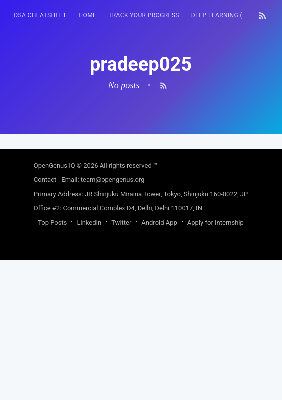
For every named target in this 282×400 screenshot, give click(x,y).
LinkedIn (89, 222)
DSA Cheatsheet (40, 15)
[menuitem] (40, 15)
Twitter (122, 222)
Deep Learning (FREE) (226, 15)
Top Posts (52, 222)
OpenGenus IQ (55, 165)
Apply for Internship (216, 222)
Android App (159, 222)
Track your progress (144, 15)
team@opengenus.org (113, 179)
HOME (88, 15)
